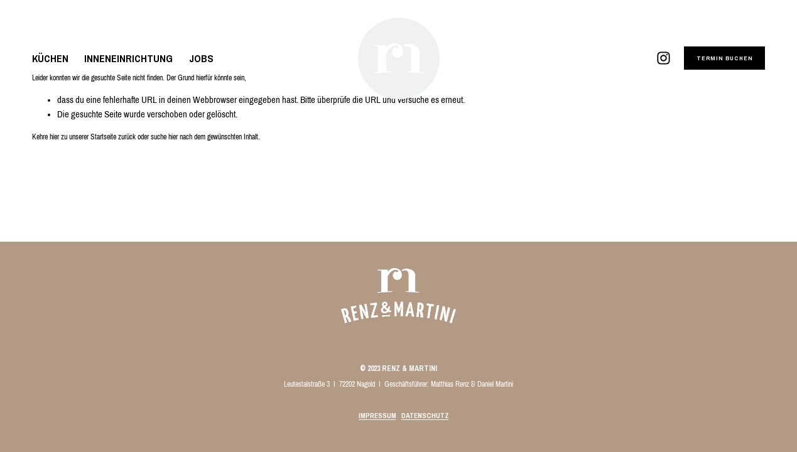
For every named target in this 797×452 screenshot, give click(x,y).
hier (54, 136)
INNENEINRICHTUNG (128, 58)
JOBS (201, 58)
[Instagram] (663, 58)
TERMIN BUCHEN (724, 58)
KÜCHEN (50, 58)
